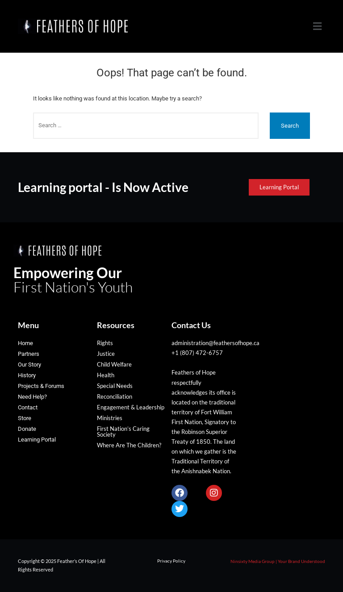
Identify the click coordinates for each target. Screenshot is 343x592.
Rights (105, 342)
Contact (28, 407)
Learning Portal (37, 439)
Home (25, 343)
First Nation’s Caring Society (123, 431)
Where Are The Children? (129, 445)
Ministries (109, 417)
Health (105, 375)
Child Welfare (114, 364)
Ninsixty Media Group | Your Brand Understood (277, 561)
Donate (27, 428)
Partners (28, 353)
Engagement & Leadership (130, 407)
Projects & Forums (41, 386)
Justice (106, 353)
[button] (317, 26)
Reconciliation (114, 396)
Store (24, 418)
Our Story (29, 364)
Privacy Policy (171, 560)
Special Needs (115, 385)
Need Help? (32, 396)
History (27, 375)
